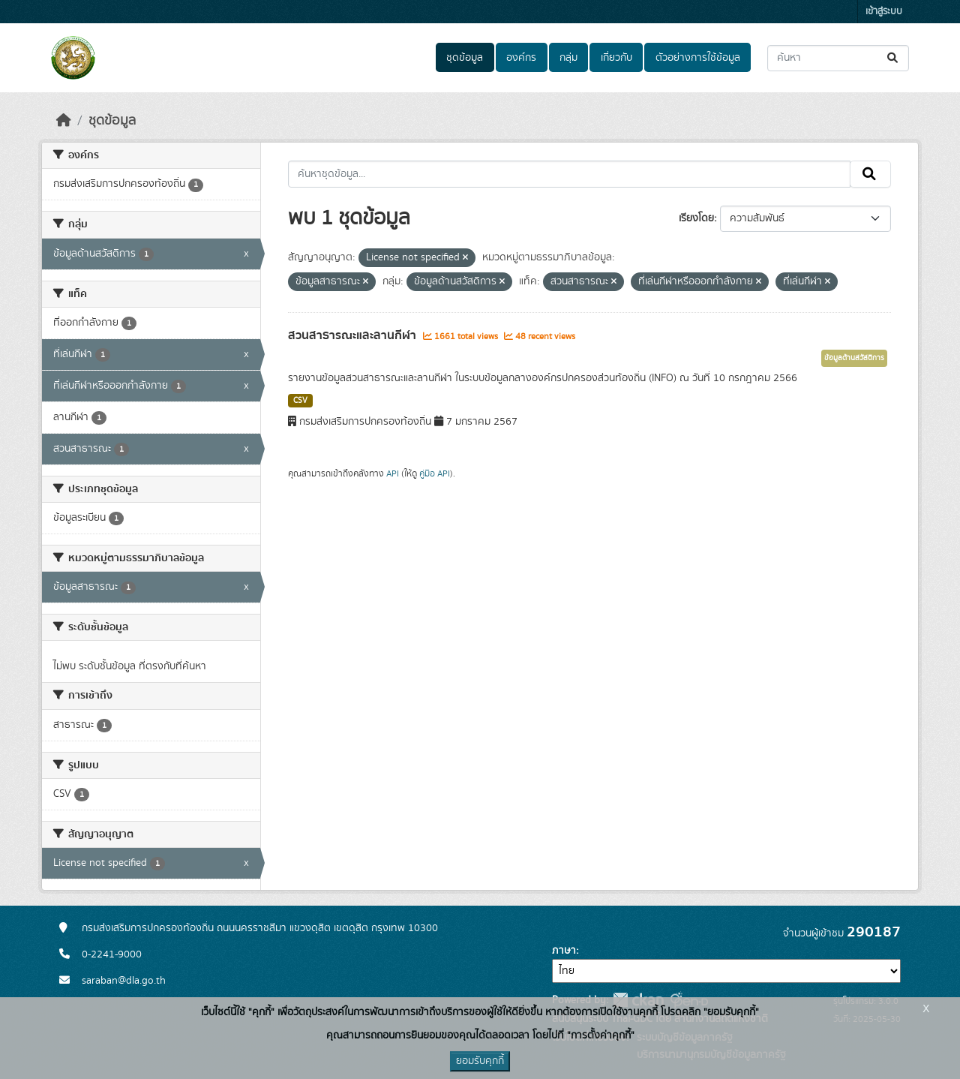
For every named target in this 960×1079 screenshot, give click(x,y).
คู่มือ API (434, 473)
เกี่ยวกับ (616, 57)
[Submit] (894, 58)
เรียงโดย (696, 218)
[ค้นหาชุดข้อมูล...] (838, 58)
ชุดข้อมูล (464, 57)
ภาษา (564, 950)
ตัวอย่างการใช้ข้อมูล (698, 57)
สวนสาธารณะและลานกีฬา (353, 335)
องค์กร (521, 57)
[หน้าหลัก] (63, 121)
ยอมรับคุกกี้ (480, 1060)
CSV (300, 401)
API (392, 473)
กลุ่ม (569, 57)
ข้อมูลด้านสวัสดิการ (854, 358)
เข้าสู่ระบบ (884, 12)
